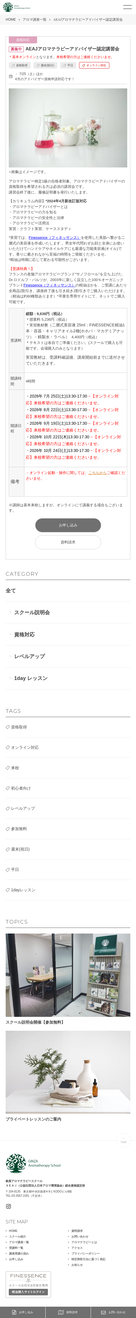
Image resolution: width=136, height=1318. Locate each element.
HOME (11, 20)
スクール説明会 (32, 612)
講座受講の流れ (19, 1253)
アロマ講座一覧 (34, 19)
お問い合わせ (113, 1312)
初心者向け (21, 788)
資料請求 (68, 1312)
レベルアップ (29, 656)
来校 (15, 768)
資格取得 (19, 727)
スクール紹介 (17, 1236)
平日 (15, 869)
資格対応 (24, 634)
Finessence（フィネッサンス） (54, 237)
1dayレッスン (23, 890)
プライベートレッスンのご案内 (68, 1076)
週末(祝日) (20, 849)
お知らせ (77, 1264)
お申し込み (22, 1312)
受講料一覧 (16, 1247)
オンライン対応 (25, 747)
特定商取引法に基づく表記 (88, 1259)
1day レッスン (31, 678)
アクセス (77, 1247)
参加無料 (19, 828)
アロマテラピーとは (84, 1242)
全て (11, 591)
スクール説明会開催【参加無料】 (68, 979)
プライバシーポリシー (85, 1253)
